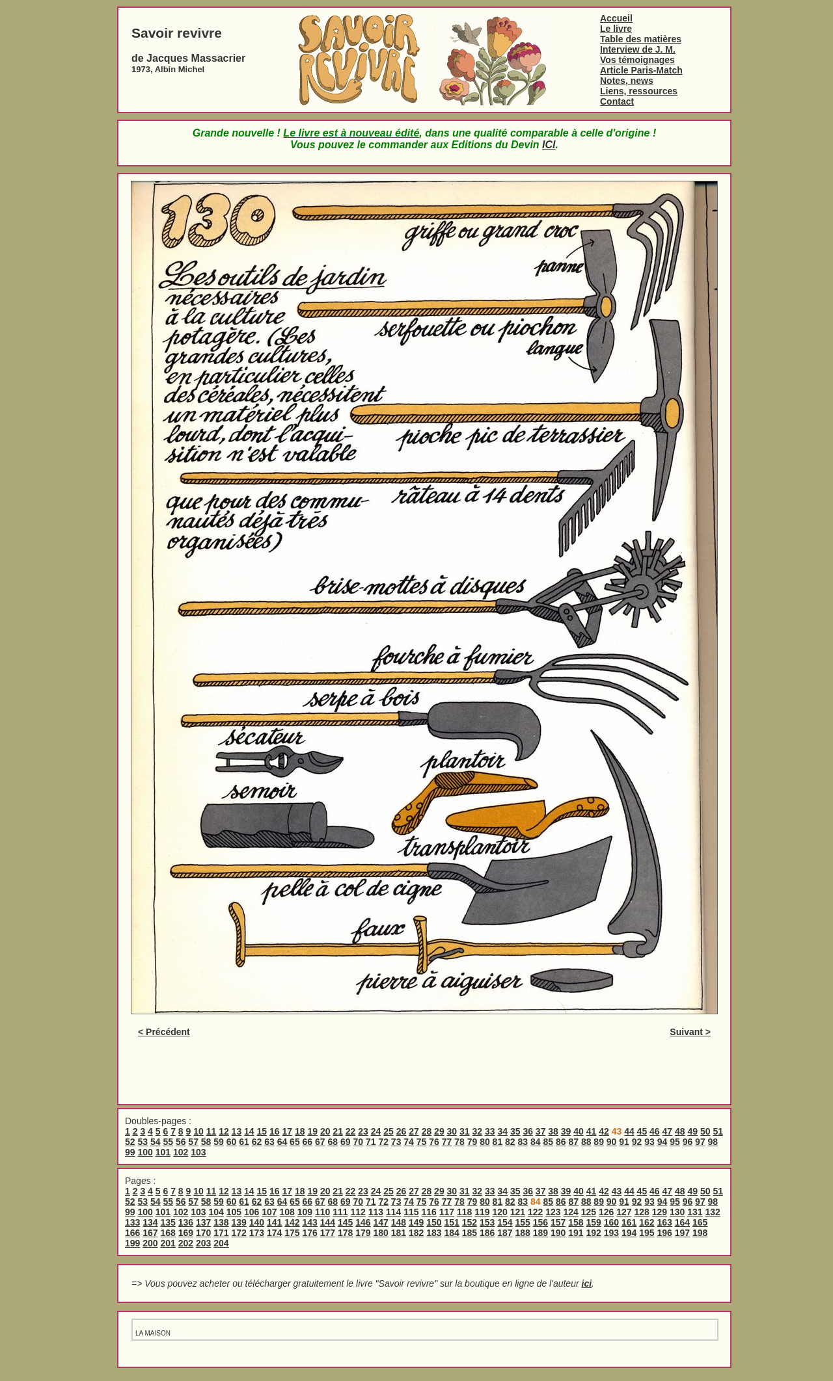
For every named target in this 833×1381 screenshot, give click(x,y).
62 (257, 1142)
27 (414, 1131)
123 (552, 1212)
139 (239, 1222)
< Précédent (164, 1032)
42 (604, 1131)
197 (682, 1233)
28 (427, 1131)
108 (286, 1212)
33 (490, 1131)
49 (692, 1131)
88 (586, 1142)
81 (498, 1142)
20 (325, 1131)
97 (700, 1142)
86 (561, 1142)
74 (408, 1142)
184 (451, 1233)
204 (220, 1243)
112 (357, 1212)
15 (262, 1131)
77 (447, 1142)
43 (617, 1191)
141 (274, 1222)
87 (573, 1142)
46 (654, 1131)
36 (528, 1131)
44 (629, 1131)
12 (224, 1131)
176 (310, 1233)
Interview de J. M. (638, 49)
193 (611, 1233)
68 (333, 1142)
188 (522, 1233)
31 (464, 1131)
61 (244, 1142)
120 (499, 1212)
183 (433, 1233)
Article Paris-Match (641, 70)
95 (675, 1142)
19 (312, 1131)
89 (599, 1142)
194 (628, 1233)
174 (274, 1233)
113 (375, 1212)
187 (504, 1233)
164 (682, 1222)
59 (218, 1142)
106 (251, 1212)
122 (535, 1212)
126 (606, 1212)
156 (540, 1222)
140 (256, 1222)
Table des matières (640, 39)
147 (381, 1222)
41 (591, 1131)
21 (338, 1131)
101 (163, 1152)
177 (327, 1233)
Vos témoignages (637, 60)
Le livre (616, 28)
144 (327, 1222)
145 (345, 1222)
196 (664, 1233)
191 (575, 1233)
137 (203, 1222)
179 (362, 1233)
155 (522, 1222)
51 (718, 1131)
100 (144, 1152)
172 (239, 1233)
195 (646, 1233)
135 (168, 1222)
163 (664, 1222)
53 (142, 1142)
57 (193, 1142)
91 (624, 1142)
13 (237, 1131)
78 (459, 1142)
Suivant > (690, 1032)
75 (421, 1142)
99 (130, 1152)
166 (132, 1233)
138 (220, 1222)
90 (612, 1142)
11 (211, 1131)
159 (593, 1222)
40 (578, 1131)
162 (646, 1222)
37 (541, 1131)
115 (410, 1212)
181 (398, 1233)
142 (291, 1222)
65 (295, 1142)
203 (203, 1243)
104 (215, 1212)
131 (694, 1212)
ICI (548, 144)
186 (487, 1233)
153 (487, 1222)
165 (699, 1222)
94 (662, 1142)
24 (376, 1131)
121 (517, 1212)
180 (381, 1233)
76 (434, 1142)
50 (705, 1131)
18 (300, 1131)
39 (566, 1131)
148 (398, 1222)
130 (677, 1212)
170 (203, 1233)
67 (320, 1142)
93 (649, 1142)
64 (282, 1142)
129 (659, 1212)
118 (464, 1212)
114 (393, 1212)
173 (256, 1233)
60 (231, 1142)
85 (548, 1142)
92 (637, 1142)
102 (180, 1152)
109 (304, 1212)
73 (396, 1142)
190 (558, 1233)
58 (206, 1142)
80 (485, 1142)
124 (570, 1212)
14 (249, 1131)
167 (150, 1233)
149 (416, 1222)
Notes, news (626, 80)
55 (168, 1142)
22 (351, 1131)
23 (363, 1131)
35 (515, 1131)
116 (428, 1212)
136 (185, 1222)
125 (588, 1212)
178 (345, 1233)
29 (439, 1131)
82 (510, 1142)
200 (150, 1243)
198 (699, 1233)
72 (383, 1142)
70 (358, 1142)
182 (416, 1233)
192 (593, 1233)
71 (371, 1142)
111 (340, 1212)
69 (345, 1142)
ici (587, 1283)
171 (220, 1233)
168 (168, 1233)
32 (477, 1131)
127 (623, 1212)
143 (310, 1222)
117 (446, 1212)
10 (198, 1131)
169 (185, 1233)
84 (535, 1142)
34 (502, 1131)
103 (198, 1152)
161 (628, 1222)
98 (713, 1142)
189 (540, 1233)
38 (553, 1131)
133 (132, 1222)
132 (712, 1212)
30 (452, 1131)
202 (185, 1243)
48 (680, 1131)
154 (504, 1222)
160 (611, 1222)
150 (433, 1222)
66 (308, 1142)
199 (132, 1243)
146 (362, 1222)
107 (269, 1212)
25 (388, 1131)
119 (481, 1212)
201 (168, 1243)
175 (291, 1233)
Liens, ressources (638, 91)
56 (181, 1142)
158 (575, 1222)
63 (269, 1142)
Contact (617, 101)
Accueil (616, 18)
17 (287, 1131)
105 (233, 1212)
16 (274, 1131)
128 (641, 1212)
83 (523, 1142)
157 (558, 1222)
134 (150, 1222)
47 (667, 1131)
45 (642, 1131)
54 (155, 1142)
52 (130, 1142)
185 (469, 1233)
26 (401, 1131)
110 (322, 1212)
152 (469, 1222)
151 (451, 1222)
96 (688, 1142)
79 (472, 1142)
